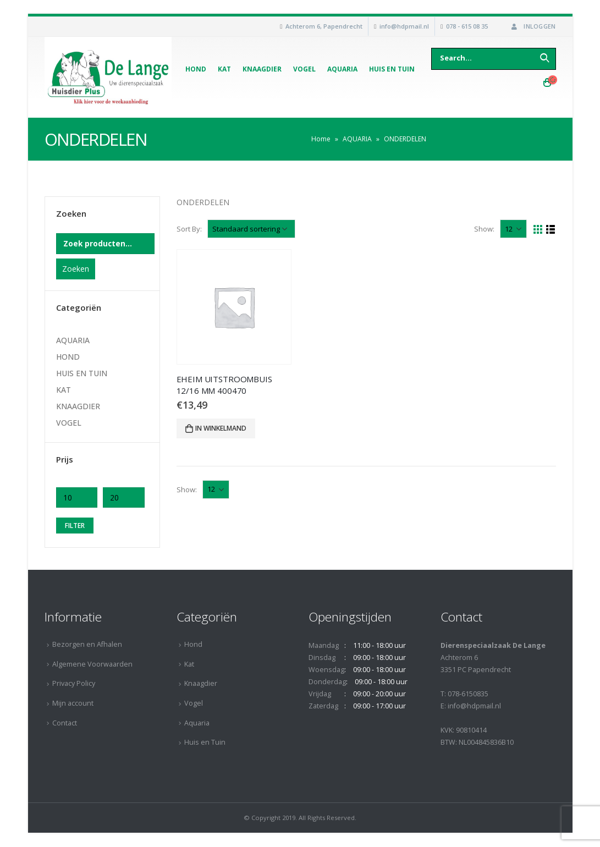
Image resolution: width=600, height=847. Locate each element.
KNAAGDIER (78, 406)
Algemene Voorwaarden (92, 664)
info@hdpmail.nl (404, 26)
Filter (75, 525)
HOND (68, 356)
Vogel (304, 69)
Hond (195, 69)
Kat (224, 69)
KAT (63, 389)
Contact (64, 723)
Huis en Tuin (392, 69)
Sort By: (189, 229)
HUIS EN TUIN (81, 373)
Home (321, 139)
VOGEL (68, 422)
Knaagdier (262, 69)
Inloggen (532, 26)
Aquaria (342, 69)
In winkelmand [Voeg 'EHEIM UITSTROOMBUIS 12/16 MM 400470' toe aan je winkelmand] (220, 428)
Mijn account (72, 703)
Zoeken (75, 268)
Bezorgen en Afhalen (87, 644)
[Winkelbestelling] (251, 228)
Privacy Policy (73, 683)
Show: (484, 229)
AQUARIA (357, 139)
